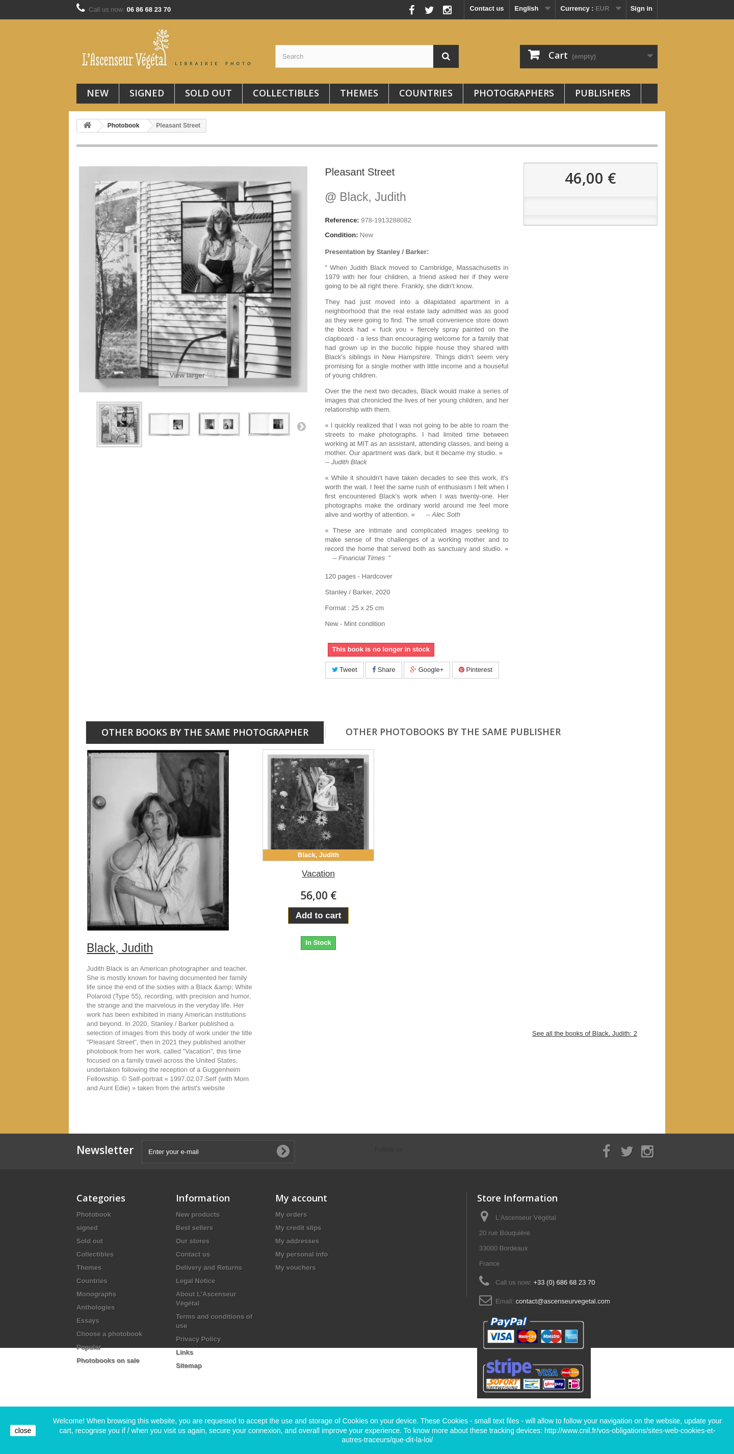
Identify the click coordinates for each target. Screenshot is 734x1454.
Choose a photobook (109, 1334)
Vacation (318, 874)
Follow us (389, 7)
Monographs (96, 1294)
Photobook (93, 1214)
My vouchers (295, 1267)
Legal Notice (195, 1281)
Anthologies (95, 1307)
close (23, 1430)
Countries (426, 93)
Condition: (341, 235)
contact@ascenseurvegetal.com (563, 1301)
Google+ (426, 669)
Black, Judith (365, 197)
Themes (359, 93)
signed (146, 93)
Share (383, 669)
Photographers (514, 93)
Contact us (486, 8)
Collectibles (286, 93)
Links (184, 1352)
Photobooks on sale (108, 1360)
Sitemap (189, 1365)
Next (301, 426)
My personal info (301, 1254)
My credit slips (298, 1228)
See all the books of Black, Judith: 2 (584, 1033)
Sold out (208, 93)
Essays (87, 1320)
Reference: (342, 220)
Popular (88, 1347)
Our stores (192, 1241)
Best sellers (194, 1228)
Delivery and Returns (209, 1267)
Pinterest (475, 669)
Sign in (641, 8)
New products (198, 1214)
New (98, 93)
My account (301, 1198)
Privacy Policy (198, 1339)
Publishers (603, 93)
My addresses (297, 1241)
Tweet (344, 669)
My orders (291, 1214)
